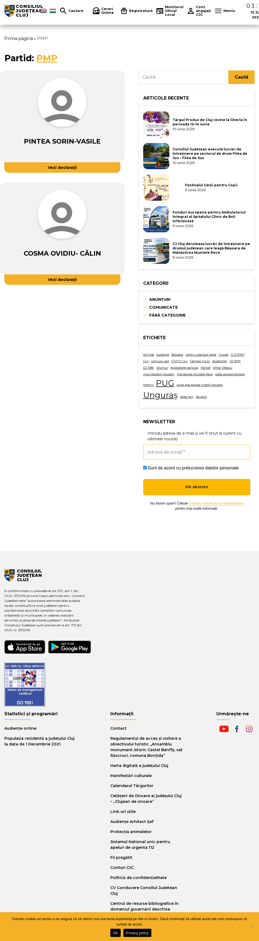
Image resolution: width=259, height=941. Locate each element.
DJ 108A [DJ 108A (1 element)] (148, 368)
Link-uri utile (123, 811)
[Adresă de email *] (197, 452)
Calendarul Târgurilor (131, 785)
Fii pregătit (121, 857)
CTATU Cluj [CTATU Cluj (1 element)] (179, 361)
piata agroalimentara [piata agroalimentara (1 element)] (230, 374)
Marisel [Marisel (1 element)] (206, 368)
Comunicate (163, 307)
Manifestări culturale (131, 775)
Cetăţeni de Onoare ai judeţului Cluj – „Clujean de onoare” (146, 798)
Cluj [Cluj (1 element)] (146, 361)
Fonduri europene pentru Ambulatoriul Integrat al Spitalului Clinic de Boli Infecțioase (209, 216)
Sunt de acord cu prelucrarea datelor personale (191, 468)
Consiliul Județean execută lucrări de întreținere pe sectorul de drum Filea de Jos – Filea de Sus (210, 153)
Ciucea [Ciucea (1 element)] (223, 355)
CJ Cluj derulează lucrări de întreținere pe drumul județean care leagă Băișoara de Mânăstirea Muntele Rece (211, 248)
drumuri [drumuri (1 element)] (162, 368)
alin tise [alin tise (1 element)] (148, 355)
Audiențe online (20, 728)
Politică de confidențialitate (138, 877)
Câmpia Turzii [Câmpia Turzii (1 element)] (200, 361)
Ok (115, 933)
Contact (118, 728)
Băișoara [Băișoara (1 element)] (177, 355)
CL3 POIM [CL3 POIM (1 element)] (237, 355)
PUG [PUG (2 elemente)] (165, 383)
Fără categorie (167, 315)
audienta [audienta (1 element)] (163, 355)
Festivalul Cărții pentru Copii (211, 185)
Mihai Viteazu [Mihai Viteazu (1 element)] (222, 368)
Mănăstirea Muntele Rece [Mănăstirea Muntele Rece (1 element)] (195, 374)
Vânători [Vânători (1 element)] (201, 397)
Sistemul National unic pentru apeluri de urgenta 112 (140, 844)
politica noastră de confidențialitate (216, 503)
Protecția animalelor (131, 831)
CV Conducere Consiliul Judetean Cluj (143, 890)
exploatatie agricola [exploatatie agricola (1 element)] (184, 368)
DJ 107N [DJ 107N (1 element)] (235, 361)
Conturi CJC (122, 867)
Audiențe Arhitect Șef (132, 821)
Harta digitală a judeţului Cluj (139, 765)
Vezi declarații (62, 167)
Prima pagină (18, 38)
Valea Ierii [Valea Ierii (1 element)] (186, 397)
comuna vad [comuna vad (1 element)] (160, 361)
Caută (241, 77)
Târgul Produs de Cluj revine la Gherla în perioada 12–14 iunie (210, 122)
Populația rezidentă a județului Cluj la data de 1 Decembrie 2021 (39, 741)
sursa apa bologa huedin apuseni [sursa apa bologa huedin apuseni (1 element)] (200, 385)
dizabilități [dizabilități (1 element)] (219, 361)
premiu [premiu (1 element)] (148, 385)
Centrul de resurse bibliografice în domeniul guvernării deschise (144, 906)
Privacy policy (137, 933)
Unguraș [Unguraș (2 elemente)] (160, 395)
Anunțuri (159, 299)
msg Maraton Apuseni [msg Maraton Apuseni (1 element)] (158, 374)
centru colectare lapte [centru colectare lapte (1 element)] (201, 355)
